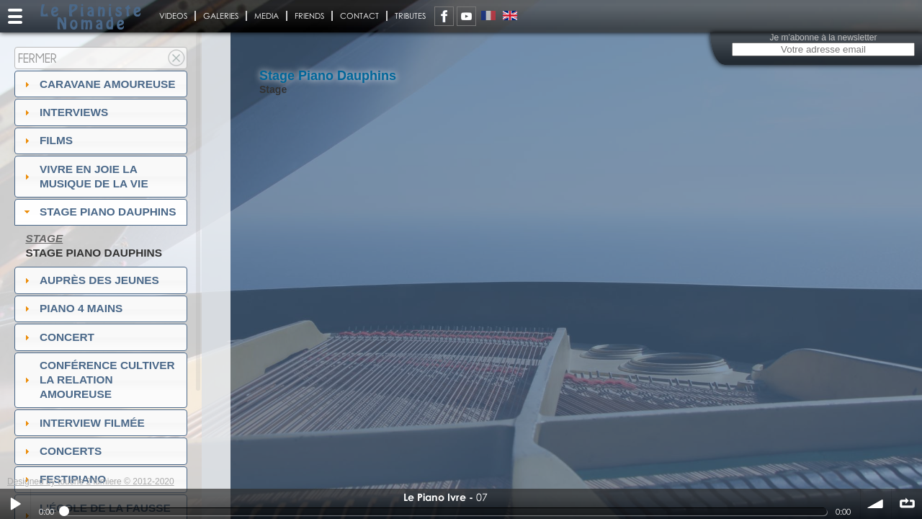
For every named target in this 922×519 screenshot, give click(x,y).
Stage (44, 238)
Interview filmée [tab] (83, 423)
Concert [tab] (57, 337)
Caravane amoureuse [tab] (98, 84)
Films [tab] (47, 140)
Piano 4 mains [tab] (72, 308)
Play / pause (15, 504)
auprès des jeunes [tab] (90, 280)
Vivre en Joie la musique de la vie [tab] (84, 176)
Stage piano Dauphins (93, 253)
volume (876, 504)
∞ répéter (907, 504)
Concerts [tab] (61, 451)
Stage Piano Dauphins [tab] (98, 211)
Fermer (37, 58)
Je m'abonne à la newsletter (823, 37)
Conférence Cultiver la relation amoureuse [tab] (98, 379)
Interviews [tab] (65, 112)
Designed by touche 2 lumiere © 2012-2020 (90, 481)
